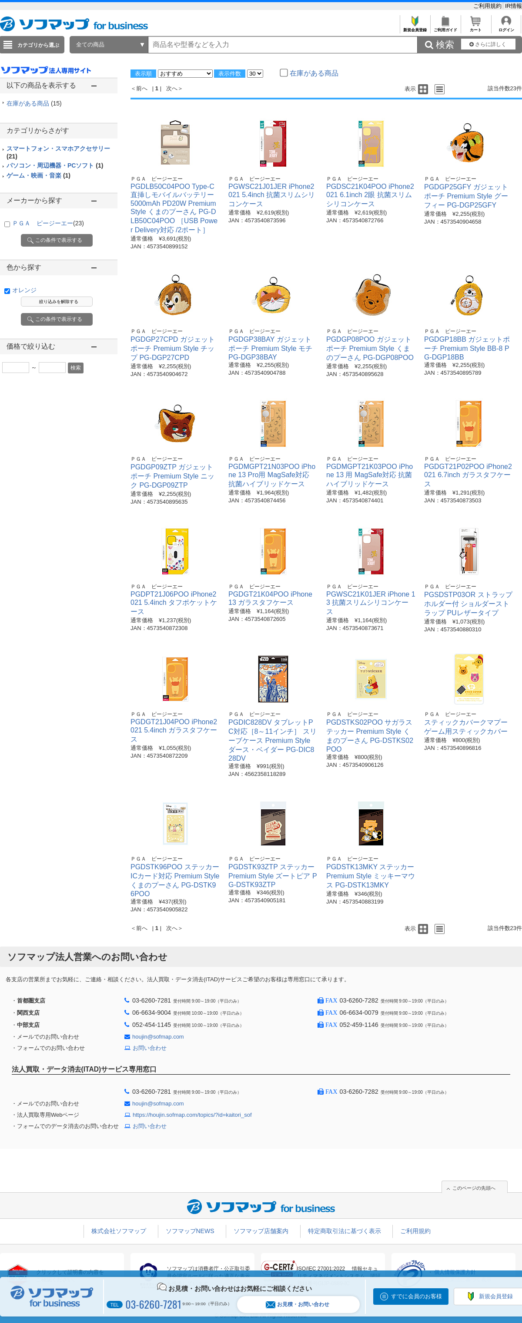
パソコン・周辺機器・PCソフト (55, 165)
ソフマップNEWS (190, 1230)
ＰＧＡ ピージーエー (48, 223)
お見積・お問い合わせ (297, 1304)
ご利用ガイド (445, 27)
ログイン (506, 27)
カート (476, 27)
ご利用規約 (488, 6)
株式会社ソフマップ (118, 1230)
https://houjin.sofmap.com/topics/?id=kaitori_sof (192, 1115)
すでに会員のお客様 (416, 1296)
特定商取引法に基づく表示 (344, 1230)
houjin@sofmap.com (158, 1036)
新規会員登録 (415, 27)
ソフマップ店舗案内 (261, 1230)
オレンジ (24, 290)
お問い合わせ (150, 1048)
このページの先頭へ (473, 1188)
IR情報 (513, 6)
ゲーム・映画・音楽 (38, 175)
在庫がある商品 (34, 103)
